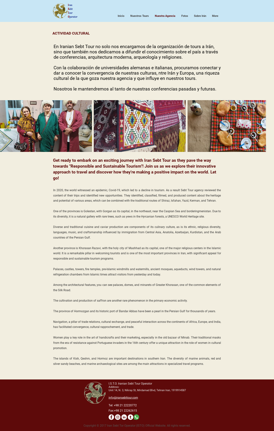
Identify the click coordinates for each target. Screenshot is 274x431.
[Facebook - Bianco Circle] (111, 417)
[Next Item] (259, 126)
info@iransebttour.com (123, 397)
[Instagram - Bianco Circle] (117, 417)
